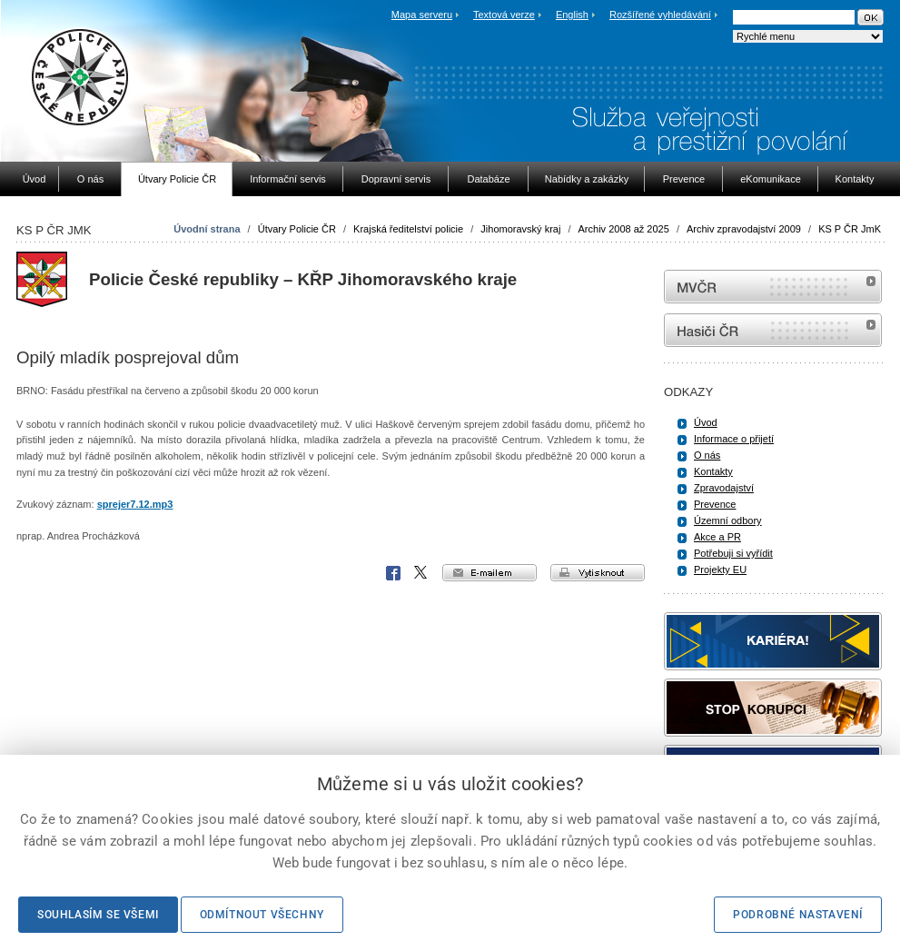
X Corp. (421, 573)
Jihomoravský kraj (520, 228)
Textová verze (504, 14)
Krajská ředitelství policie (408, 228)
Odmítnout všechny (262, 914)
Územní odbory (728, 520)
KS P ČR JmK (849, 228)
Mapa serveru (421, 14)
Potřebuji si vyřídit (733, 553)
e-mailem (489, 572)
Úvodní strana (206, 228)
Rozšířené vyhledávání (660, 14)
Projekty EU (720, 569)
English (572, 14)
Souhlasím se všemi (98, 914)
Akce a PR (717, 536)
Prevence (715, 504)
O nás (707, 455)
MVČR (773, 286)
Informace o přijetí (734, 438)
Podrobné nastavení (798, 914)
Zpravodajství (724, 487)
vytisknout (597, 572)
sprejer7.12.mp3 (135, 504)
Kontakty (713, 471)
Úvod (705, 422)
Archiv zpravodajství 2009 (744, 228)
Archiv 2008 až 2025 (624, 228)
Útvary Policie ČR (297, 228)
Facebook (393, 573)
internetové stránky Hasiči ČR (773, 330)
